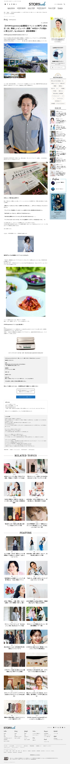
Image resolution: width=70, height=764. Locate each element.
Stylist (55, 736)
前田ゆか (60, 85)
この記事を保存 (45, 22)
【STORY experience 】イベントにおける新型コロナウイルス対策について (25, 391)
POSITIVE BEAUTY (24, 449)
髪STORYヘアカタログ (18, 736)
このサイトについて (7, 747)
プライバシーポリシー (15, 747)
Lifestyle (26, 731)
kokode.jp (5, 752)
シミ (54, 98)
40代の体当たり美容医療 (58, 93)
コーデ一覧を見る (57, 41)
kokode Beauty (10, 752)
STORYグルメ (26, 736)
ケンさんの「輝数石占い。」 (37, 733)
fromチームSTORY (6, 741)
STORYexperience (12, 19)
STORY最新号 (46, 733)
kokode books (15, 752)
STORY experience (31, 449)
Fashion (5, 731)
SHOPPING (5, 739)
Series (34, 738)
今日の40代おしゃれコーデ (8, 738)
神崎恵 (55, 85)
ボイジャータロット (59, 188)
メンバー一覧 (56, 733)
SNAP (5, 736)
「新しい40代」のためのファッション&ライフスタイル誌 (12, 1)
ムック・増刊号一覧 (47, 736)
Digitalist (55, 731)
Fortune (34, 731)
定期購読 (54, 217)
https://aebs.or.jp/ (33, 759)
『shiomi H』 (21, 85)
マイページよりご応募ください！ (25, 396)
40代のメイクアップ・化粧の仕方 (58, 83)
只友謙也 (62, 88)
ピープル (25, 738)
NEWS (5, 733)
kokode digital (20, 752)
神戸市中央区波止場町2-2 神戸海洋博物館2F (15, 364)
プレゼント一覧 (46, 741)
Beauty (6, 19)
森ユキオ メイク (54, 88)
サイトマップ (22, 747)
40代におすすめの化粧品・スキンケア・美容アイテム (58, 80)
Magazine (46, 731)
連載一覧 (34, 740)
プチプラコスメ (60, 98)
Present (45, 739)
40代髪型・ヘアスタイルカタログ (15, 449)
